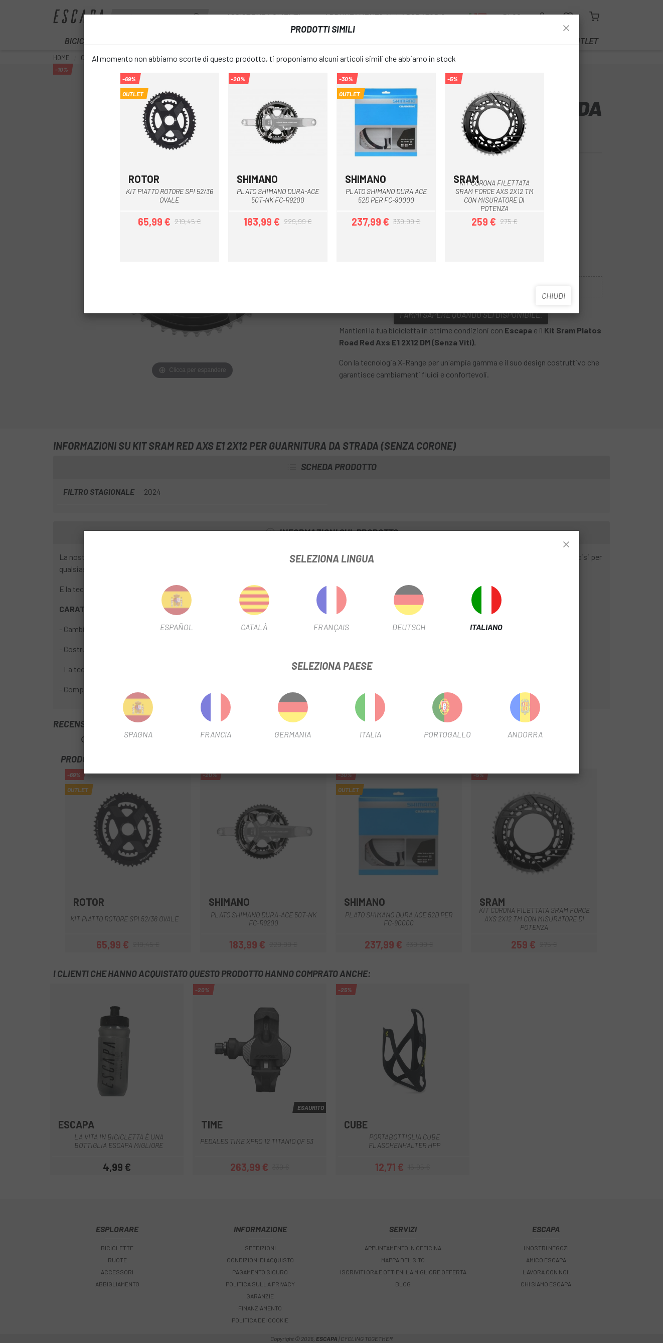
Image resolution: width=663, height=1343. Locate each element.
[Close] (566, 545)
